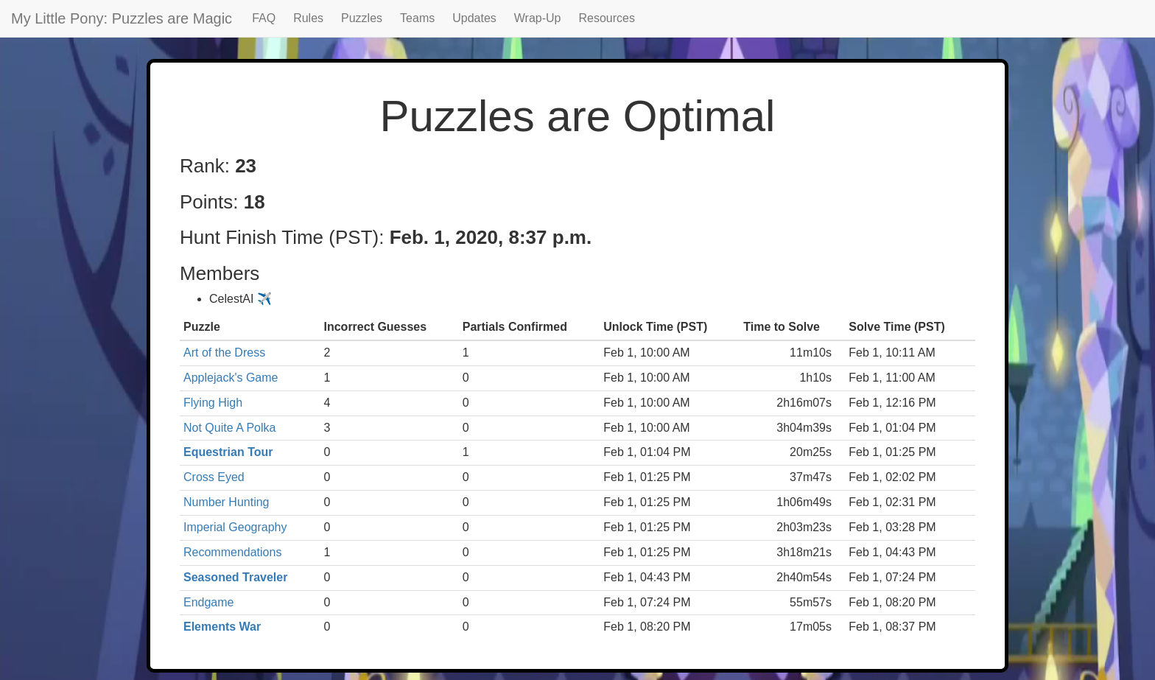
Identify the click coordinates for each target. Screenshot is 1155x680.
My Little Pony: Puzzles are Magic (121, 18)
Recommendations (232, 552)
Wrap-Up (537, 18)
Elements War (222, 626)
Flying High (212, 402)
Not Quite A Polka (229, 427)
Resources (607, 18)
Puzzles (361, 18)
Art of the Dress (224, 352)
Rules (308, 18)
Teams (417, 18)
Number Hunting (226, 502)
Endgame (208, 602)
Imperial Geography (235, 527)
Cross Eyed (214, 477)
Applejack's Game (230, 377)
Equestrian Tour (228, 452)
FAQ (263, 18)
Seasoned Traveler (235, 577)
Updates (474, 18)
